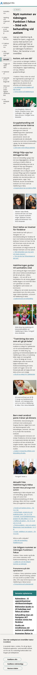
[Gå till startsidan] (18, 3)
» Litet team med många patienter (24, 148)
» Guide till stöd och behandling (23, 298)
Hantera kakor (12, 668)
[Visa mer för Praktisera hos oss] (2, 43)
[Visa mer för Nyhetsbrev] (2, 72)
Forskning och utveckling (6, 30)
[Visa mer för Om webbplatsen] (2, 99)
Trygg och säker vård (6, 65)
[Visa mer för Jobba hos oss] (2, 37)
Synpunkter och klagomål (6, 80)
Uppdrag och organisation (6, 20)
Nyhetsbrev (6, 73)
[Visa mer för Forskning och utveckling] (2, 27)
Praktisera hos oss (6, 45)
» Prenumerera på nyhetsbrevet (23, 584)
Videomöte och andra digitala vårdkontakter (6, 90)
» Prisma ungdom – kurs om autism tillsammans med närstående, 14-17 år (24, 527)
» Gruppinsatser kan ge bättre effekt (24, 188)
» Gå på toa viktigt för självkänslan (24, 374)
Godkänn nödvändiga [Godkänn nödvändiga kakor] (15, 664)
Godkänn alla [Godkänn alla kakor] (12, 659)
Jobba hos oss (5, 38)
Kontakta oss (6, 12)
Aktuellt (6, 59)
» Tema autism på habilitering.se (23, 92)
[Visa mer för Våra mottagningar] (2, 51)
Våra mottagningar (6, 53)
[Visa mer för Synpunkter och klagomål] (2, 78)
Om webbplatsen (6, 101)
